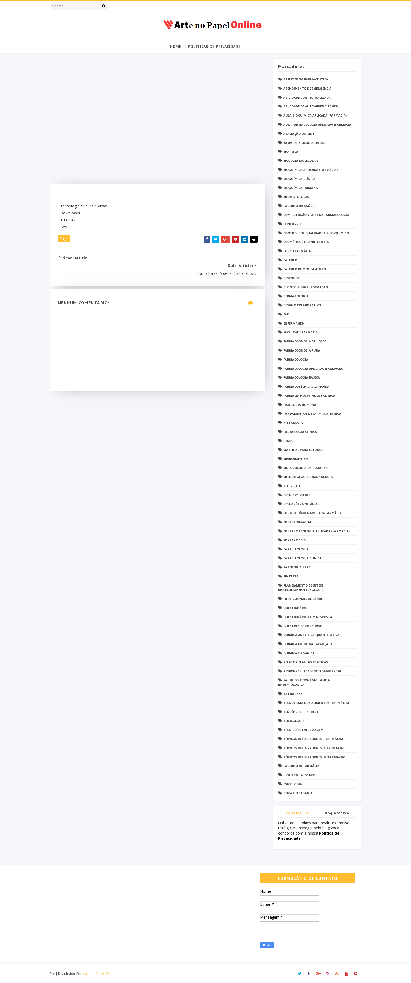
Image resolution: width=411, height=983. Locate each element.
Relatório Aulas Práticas (304, 662)
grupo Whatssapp (297, 775)
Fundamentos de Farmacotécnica (311, 414)
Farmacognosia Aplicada (303, 342)
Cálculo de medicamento (303, 269)
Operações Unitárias (300, 504)
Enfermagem (292, 323)
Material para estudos (302, 450)
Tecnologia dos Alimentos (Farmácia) (314, 703)
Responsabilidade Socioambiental (311, 671)
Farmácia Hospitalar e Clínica (308, 396)
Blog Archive (335, 813)
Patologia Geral (296, 567)
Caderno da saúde (297, 206)
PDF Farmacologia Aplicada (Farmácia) (315, 531)
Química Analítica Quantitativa (310, 635)
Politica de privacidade (296, 814)
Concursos (291, 224)
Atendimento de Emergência (306, 88)
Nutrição (290, 486)
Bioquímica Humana (299, 188)
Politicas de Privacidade (214, 46)
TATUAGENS (291, 694)
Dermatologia (294, 296)
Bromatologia (294, 197)
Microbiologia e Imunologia (306, 477)
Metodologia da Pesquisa (304, 468)
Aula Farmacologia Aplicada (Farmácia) (316, 124)
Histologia (291, 423)
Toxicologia (292, 721)
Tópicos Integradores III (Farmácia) (313, 757)
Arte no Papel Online (101, 973)
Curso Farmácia (295, 251)
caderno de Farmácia (300, 766)
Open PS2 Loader (295, 495)
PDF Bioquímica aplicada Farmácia (311, 513)
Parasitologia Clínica (301, 558)
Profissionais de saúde (301, 599)
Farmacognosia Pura (300, 350)
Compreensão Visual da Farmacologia (315, 215)
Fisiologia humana (298, 405)
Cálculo (289, 260)
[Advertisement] (156, 121)
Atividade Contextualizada (305, 97)
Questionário (294, 608)
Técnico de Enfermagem (302, 730)
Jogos (287, 441)
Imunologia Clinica (298, 432)
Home (176, 46)
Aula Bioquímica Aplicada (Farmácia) (313, 116)
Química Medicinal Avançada (306, 644)
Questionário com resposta (306, 617)
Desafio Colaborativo (300, 305)
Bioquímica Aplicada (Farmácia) (309, 170)
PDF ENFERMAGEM (296, 522)
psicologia (291, 784)
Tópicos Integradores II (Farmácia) (312, 748)
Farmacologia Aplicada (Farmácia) (312, 369)
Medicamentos (294, 459)
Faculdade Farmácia (299, 332)
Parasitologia (294, 549)
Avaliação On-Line (297, 134)
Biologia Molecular (299, 161)
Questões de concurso (301, 626)
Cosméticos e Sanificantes (304, 242)
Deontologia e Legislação (304, 287)
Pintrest (289, 576)
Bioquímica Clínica (298, 179)
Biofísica (289, 152)
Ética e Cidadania (296, 793)
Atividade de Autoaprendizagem (309, 107)
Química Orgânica (297, 653)
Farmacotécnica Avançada (305, 386)
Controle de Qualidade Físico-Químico (314, 233)
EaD (285, 314)
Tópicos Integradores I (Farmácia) (311, 739)
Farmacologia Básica (300, 378)
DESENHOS (290, 278)
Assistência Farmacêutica (304, 79)
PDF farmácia (293, 540)
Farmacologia (294, 359)
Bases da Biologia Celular (304, 143)
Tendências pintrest (299, 712)
